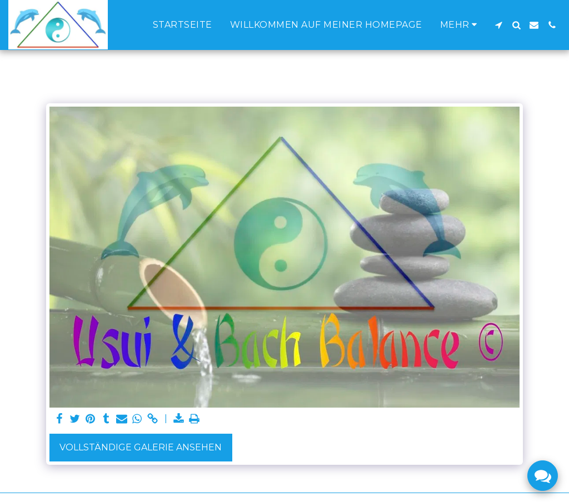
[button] (498, 25)
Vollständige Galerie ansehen (140, 447)
